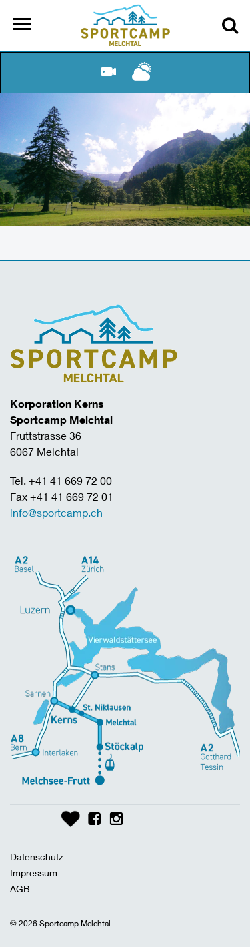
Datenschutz (36, 856)
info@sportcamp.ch (56, 512)
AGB (20, 888)
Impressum (33, 872)
